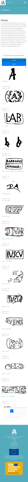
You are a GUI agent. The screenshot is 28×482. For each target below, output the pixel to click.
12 (24, 414)
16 (15, 417)
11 (21, 414)
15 (11, 417)
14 (8, 417)
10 (18, 414)
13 (5, 417)
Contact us (14, 448)
